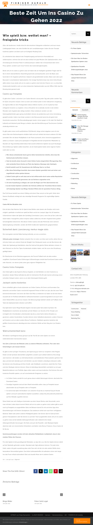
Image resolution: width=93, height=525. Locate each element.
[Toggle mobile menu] (89, 5)
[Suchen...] (78, 33)
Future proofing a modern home (82, 139)
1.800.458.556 (79, 282)
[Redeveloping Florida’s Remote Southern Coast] (74, 115)
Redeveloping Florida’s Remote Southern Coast (82, 116)
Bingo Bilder (7, 501)
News (73, 188)
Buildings (74, 168)
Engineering (75, 178)
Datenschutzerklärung (57, 515)
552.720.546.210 (80, 285)
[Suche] (88, 33)
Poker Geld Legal (41, 501)
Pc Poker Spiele (76, 48)
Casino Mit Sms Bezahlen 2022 (12, 204)
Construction (75, 173)
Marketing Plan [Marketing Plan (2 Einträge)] (75, 318)
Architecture (75, 163)
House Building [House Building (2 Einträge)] (75, 312)
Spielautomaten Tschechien (80, 53)
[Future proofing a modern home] (74, 140)
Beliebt (75, 110)
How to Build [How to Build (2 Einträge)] (75, 315)
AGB (65, 515)
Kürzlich (85, 110)
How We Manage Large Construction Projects (82, 128)
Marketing (74, 183)
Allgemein (74, 158)
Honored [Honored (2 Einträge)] (83, 308)
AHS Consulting (79, 515)
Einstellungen (23, 522)
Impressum (47, 515)
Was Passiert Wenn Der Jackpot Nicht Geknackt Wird (78, 78)
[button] (4, 494)
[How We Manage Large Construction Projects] (74, 127)
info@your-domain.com (82, 288)
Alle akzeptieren (81, 520)
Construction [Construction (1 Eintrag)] (75, 308)
